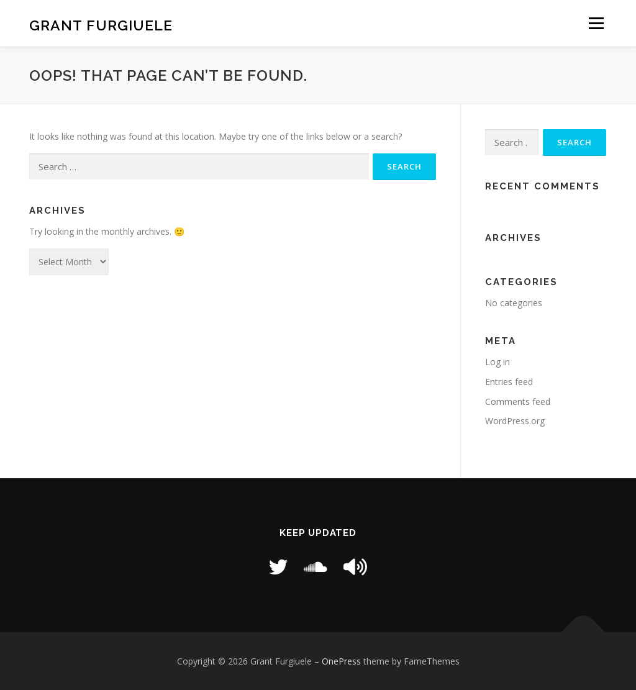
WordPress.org (515, 421)
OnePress (341, 661)
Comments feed (517, 401)
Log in (497, 362)
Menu (596, 23)
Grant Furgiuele (101, 25)
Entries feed (509, 382)
